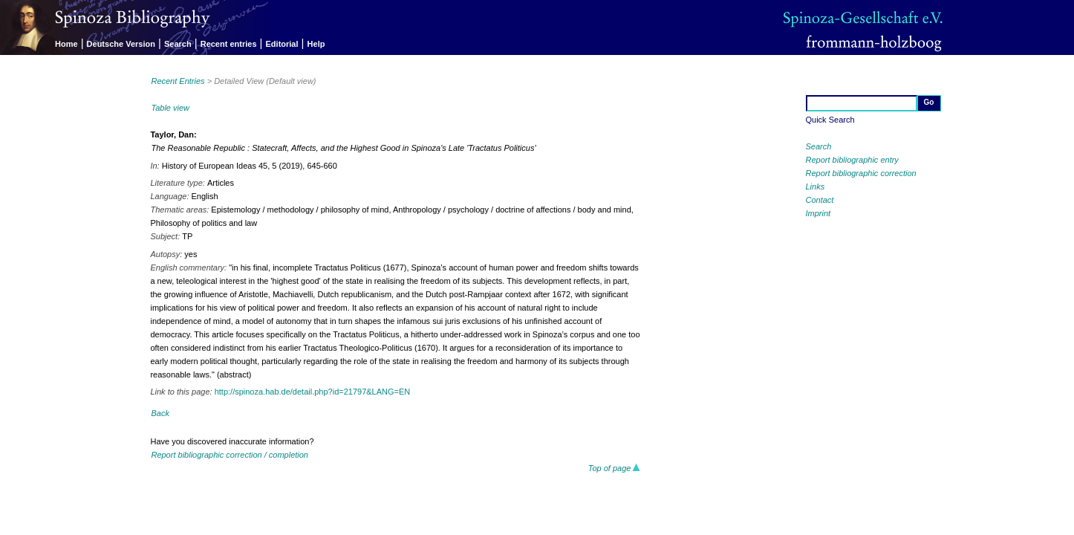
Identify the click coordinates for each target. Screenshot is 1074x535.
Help (316, 43)
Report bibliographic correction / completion (229, 454)
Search (178, 43)
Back (160, 413)
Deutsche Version (121, 43)
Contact (820, 199)
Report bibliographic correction (861, 173)
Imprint (818, 213)
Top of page (614, 468)
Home (66, 43)
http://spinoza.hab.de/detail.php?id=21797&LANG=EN (313, 391)
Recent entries (229, 43)
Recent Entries (177, 81)
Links (815, 186)
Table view (170, 107)
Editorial (282, 43)
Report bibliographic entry (852, 159)
